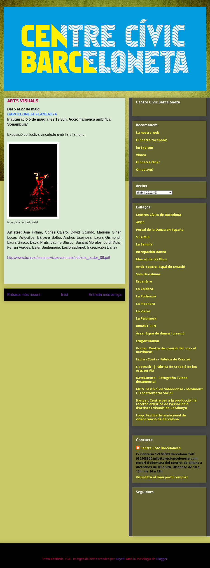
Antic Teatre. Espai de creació (160, 266)
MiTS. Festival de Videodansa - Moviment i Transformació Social (169, 391)
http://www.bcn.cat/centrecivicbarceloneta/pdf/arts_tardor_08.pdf (58, 257)
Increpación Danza (151, 252)
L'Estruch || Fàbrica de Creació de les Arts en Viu (166, 369)
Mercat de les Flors (151, 259)
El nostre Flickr (148, 162)
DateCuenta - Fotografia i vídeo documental (161, 380)
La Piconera (145, 304)
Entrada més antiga (105, 294)
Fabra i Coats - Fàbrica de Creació (163, 359)
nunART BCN (146, 326)
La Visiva (143, 311)
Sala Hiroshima (148, 274)
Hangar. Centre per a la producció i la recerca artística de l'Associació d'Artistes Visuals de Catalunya (166, 404)
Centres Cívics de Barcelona (158, 215)
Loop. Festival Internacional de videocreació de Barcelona (161, 417)
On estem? (145, 169)
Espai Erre (144, 281)
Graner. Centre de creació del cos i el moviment (166, 350)
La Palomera (146, 318)
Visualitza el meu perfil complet (162, 477)
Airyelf (120, 559)
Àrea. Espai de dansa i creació (160, 333)
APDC (140, 222)
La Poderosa (146, 296)
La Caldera (144, 289)
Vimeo (141, 155)
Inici (64, 294)
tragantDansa (147, 341)
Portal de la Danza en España (159, 229)
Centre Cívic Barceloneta (160, 448)
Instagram (144, 147)
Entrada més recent (23, 294)
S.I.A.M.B (142, 237)
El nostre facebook (151, 140)
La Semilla (144, 244)
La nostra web (147, 132)
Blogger (161, 559)
